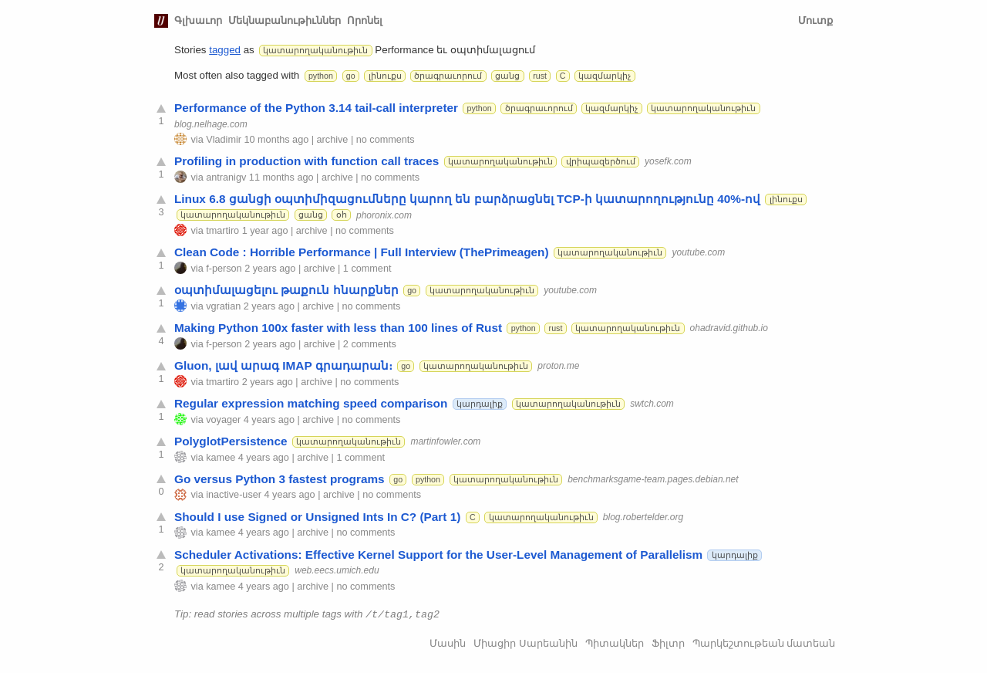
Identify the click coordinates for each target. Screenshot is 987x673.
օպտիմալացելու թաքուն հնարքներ (286, 289)
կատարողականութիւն (315, 50)
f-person (223, 268)
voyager (223, 419)
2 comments (369, 344)
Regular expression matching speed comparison (310, 403)
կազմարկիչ (604, 75)
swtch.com (652, 403)
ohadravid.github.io (729, 328)
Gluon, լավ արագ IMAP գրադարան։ (283, 365)
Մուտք (815, 20)
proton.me (558, 365)
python (320, 75)
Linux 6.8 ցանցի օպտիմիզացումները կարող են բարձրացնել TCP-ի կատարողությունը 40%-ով (467, 198)
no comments (385, 139)
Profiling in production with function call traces (306, 160)
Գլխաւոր (198, 20)
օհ (341, 214)
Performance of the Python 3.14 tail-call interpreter (316, 107)
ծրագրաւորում (448, 75)
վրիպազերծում (600, 161)
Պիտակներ (614, 642)
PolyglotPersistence (231, 441)
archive (333, 139)
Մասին (447, 642)
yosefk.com (668, 161)
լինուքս (385, 75)
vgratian (223, 306)
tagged (225, 50)
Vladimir (223, 139)
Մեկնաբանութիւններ (284, 20)
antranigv (226, 177)
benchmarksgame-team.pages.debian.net (653, 479)
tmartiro (222, 230)
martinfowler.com (445, 441)
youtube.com (698, 252)
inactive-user (233, 494)
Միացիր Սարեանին (525, 642)
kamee (220, 457)
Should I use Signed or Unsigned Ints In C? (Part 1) (317, 516)
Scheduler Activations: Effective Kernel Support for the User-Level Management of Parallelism (438, 554)
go (350, 75)
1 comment (367, 268)
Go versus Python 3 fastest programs (279, 478)
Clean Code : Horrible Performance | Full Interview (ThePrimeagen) (361, 252)
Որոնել (364, 20)
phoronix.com (384, 214)
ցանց (507, 75)
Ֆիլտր (668, 642)
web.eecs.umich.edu (337, 570)
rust (540, 75)
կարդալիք (479, 403)
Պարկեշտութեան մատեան (764, 642)
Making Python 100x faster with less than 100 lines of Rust (338, 327)
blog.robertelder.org (643, 517)
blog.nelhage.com (211, 123)
